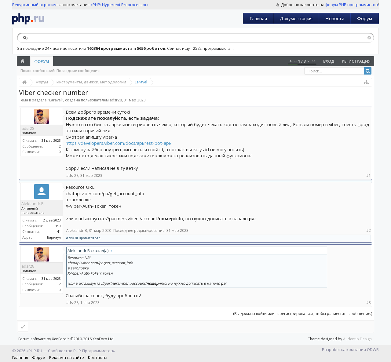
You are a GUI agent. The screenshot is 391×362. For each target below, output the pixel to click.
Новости (334, 18)
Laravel (55, 100)
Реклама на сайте (66, 357)
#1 (368, 175)
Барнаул (54, 237)
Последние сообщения (78, 70)
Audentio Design (357, 339)
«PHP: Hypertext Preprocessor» (119, 4)
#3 (368, 302)
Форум (364, 18)
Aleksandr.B (32, 203)
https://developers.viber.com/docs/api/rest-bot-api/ (118, 143)
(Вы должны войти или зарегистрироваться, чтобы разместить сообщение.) (302, 313)
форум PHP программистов (351, 4)
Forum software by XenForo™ (66, 339)
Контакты (97, 357)
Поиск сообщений (37, 70)
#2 (368, 230)
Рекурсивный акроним (34, 4)
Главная (258, 18)
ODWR (373, 349)
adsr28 (116, 100)
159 (58, 226)
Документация (296, 18)
